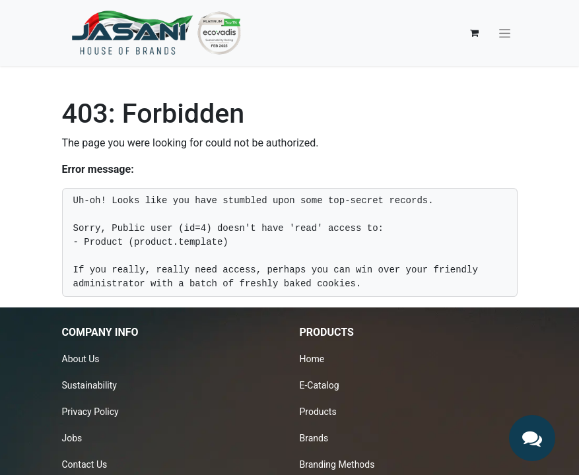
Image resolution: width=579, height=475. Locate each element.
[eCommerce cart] (475, 33)
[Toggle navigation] (505, 33)
